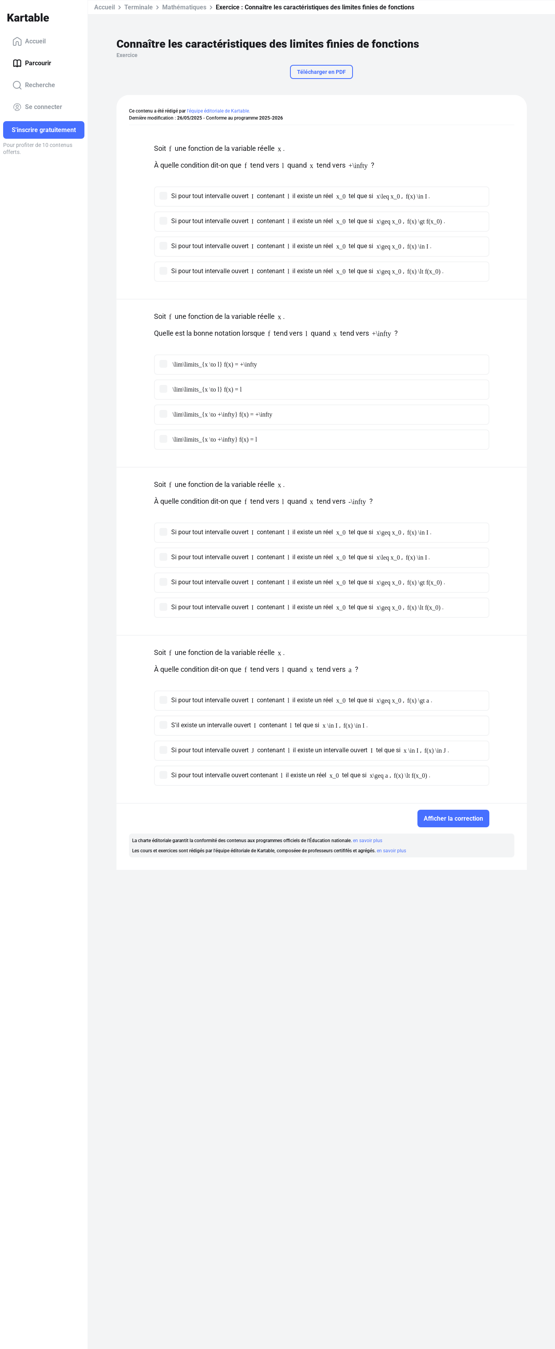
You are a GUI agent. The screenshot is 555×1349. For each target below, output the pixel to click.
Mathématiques (184, 7)
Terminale (138, 7)
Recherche (34, 85)
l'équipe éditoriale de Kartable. (218, 111)
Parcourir (32, 63)
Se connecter (37, 107)
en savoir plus (367, 840)
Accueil (29, 41)
